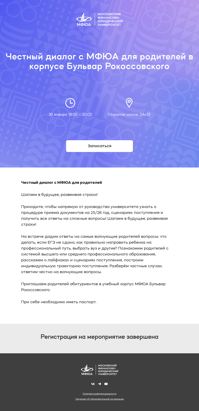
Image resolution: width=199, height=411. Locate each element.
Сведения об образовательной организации (99, 399)
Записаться (99, 146)
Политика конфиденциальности (99, 394)
